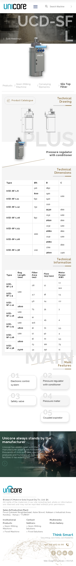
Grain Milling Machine (27, 85)
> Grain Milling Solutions (33, 527)
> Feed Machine (11, 531)
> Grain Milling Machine (10, 527)
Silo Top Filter (65, 85)
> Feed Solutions (34, 531)
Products (9, 85)
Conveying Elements (49, 85)
